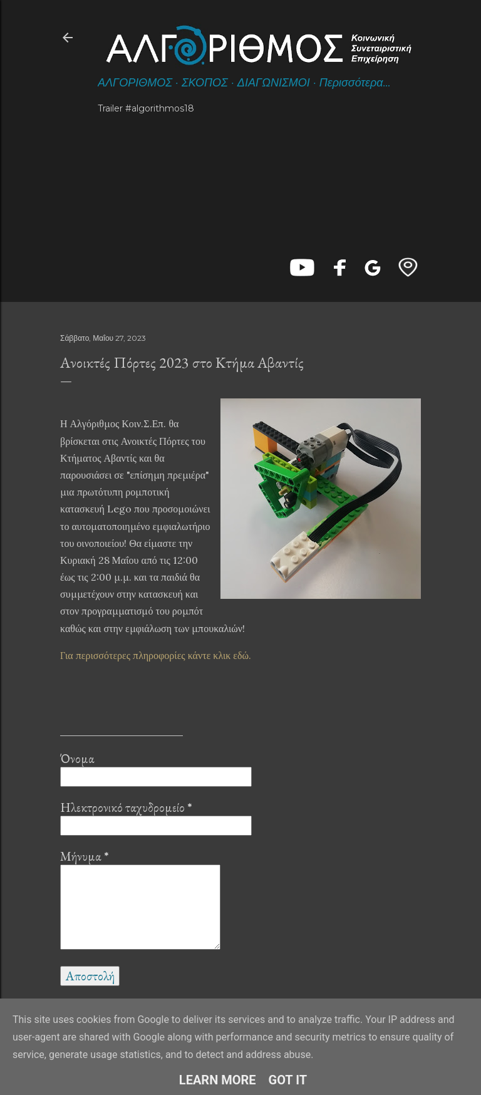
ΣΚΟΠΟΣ (205, 83)
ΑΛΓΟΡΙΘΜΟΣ (135, 83)
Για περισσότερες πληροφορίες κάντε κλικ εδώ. (155, 655)
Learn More (217, 1079)
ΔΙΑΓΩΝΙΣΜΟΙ (273, 83)
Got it (288, 1079)
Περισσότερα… (355, 83)
